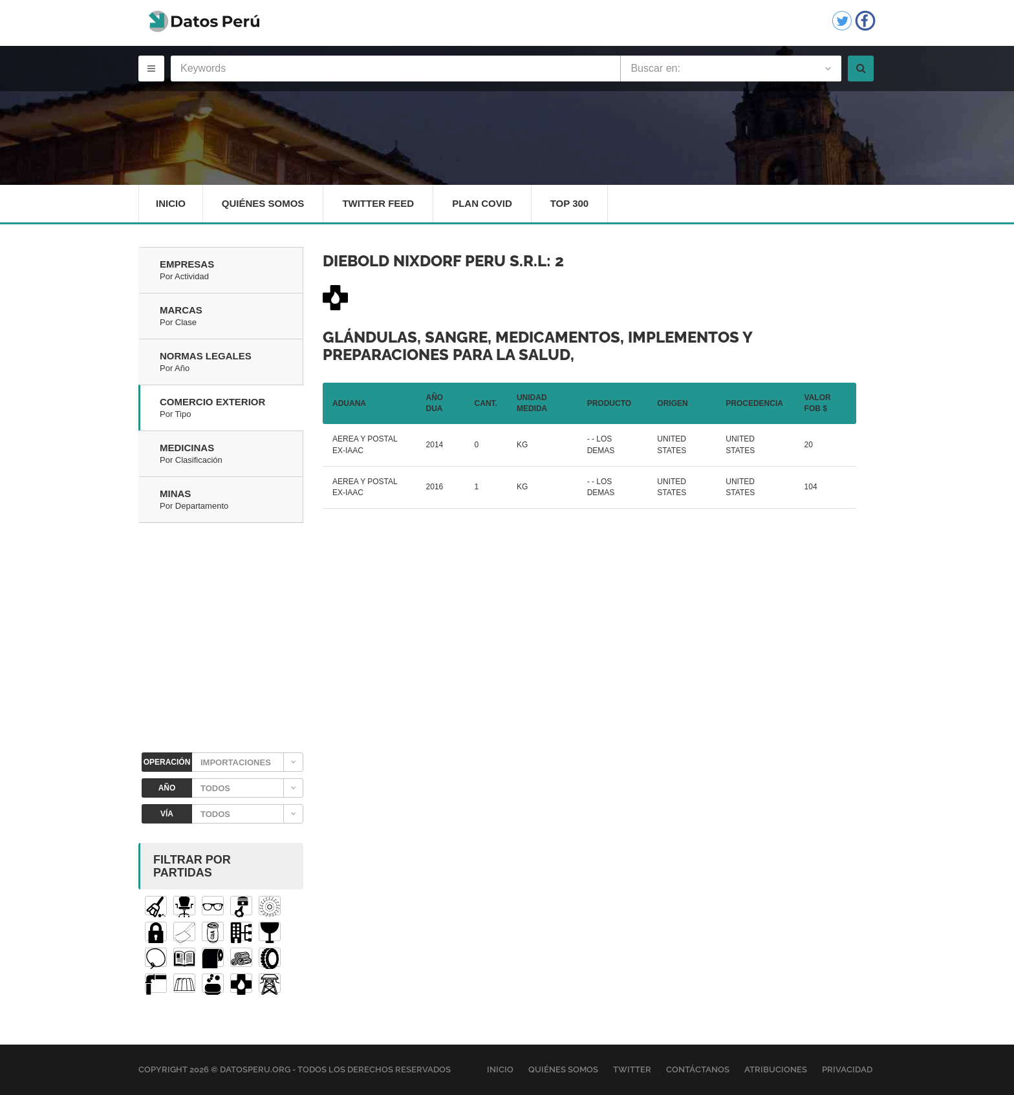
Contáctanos (697, 1069)
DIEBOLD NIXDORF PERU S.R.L (434, 260)
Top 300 (569, 203)
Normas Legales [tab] (231, 362)
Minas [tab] (231, 500)
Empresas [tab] (231, 271)
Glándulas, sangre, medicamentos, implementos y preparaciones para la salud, (537, 345)
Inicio (171, 203)
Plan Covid (482, 203)
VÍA (166, 813)
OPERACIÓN (167, 762)
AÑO (167, 787)
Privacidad (847, 1069)
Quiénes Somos (263, 203)
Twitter (632, 1069)
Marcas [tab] (231, 316)
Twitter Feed (378, 203)
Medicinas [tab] (231, 454)
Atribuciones (775, 1069)
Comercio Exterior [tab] (231, 408)
